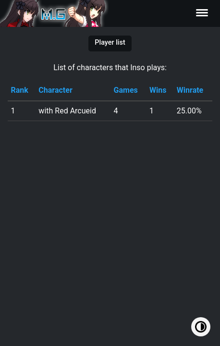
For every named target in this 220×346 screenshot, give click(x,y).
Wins (157, 90)
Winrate (190, 90)
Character (55, 90)
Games (126, 90)
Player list (110, 42)
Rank (19, 90)
